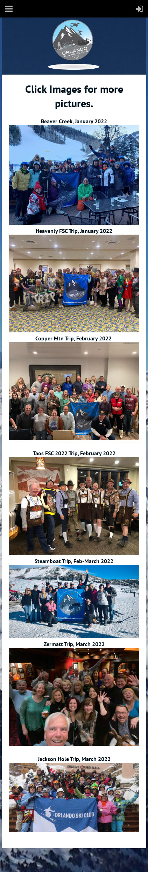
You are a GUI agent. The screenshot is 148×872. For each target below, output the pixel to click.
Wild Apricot (86, 858)
